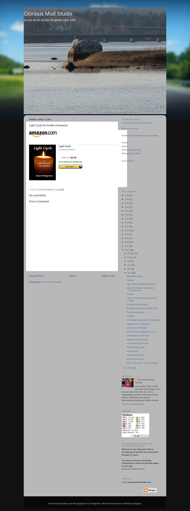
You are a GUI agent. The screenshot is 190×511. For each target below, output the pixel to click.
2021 (127, 211)
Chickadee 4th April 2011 (138, 335)
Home (72, 276)
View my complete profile (133, 404)
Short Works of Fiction (131, 150)
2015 (127, 234)
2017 (127, 226)
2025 (127, 195)
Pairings (130, 280)
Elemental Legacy (135, 276)
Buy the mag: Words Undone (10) (142, 308)
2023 (127, 203)
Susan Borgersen (146, 379)
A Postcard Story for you (137, 343)
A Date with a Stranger (137, 328)
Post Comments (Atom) (51, 282)
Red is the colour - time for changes (142, 363)
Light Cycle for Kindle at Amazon (141, 284)
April (129, 273)
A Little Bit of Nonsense (137, 304)
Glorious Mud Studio (48, 14)
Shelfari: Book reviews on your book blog (140, 135)
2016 (127, 230)
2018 (127, 222)
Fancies (130, 316)
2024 (127, 199)
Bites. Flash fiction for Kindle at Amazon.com (140, 289)
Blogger (137, 503)
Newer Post (36, 276)
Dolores (130, 294)
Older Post (108, 276)
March (130, 368)
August (130, 257)
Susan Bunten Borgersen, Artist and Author (137, 123)
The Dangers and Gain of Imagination (143, 320)
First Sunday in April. (136, 347)
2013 (127, 242)
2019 (127, 219)
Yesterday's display (135, 355)
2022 (127, 207)
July (129, 261)
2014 (127, 238)
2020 (127, 215)
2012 (127, 246)
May (129, 269)
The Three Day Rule (136, 312)
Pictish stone (132, 351)
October (131, 253)
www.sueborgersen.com (133, 469)
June (129, 265)
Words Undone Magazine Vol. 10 (141, 332)
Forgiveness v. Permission (138, 324)
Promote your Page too (130, 128)
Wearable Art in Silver (131, 153)
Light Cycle (65, 146)
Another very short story (137, 339)
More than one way (135, 359)
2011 (127, 250)
